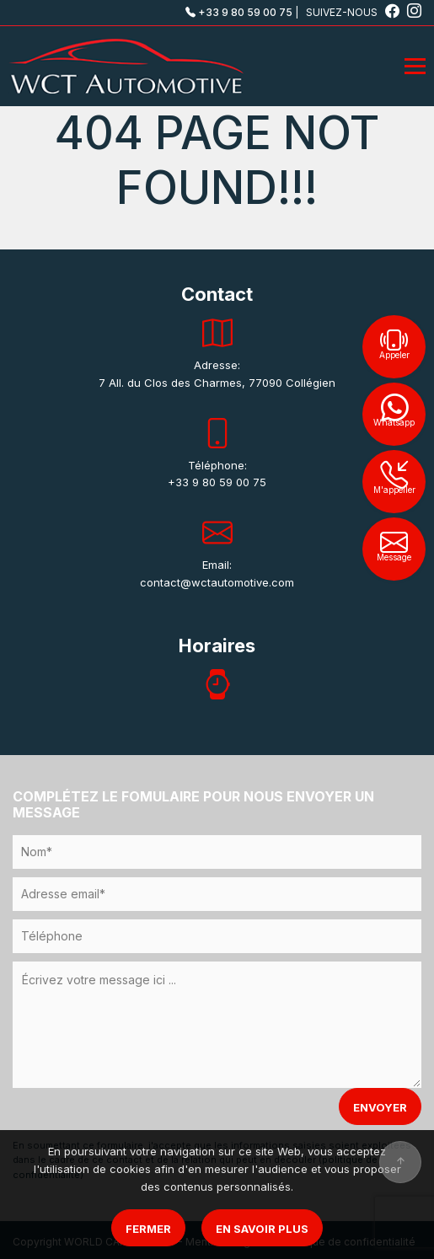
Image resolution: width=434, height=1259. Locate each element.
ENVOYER (380, 1107)
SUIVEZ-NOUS (354, 12)
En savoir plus (262, 1228)
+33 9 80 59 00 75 (238, 12)
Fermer (148, 1228)
